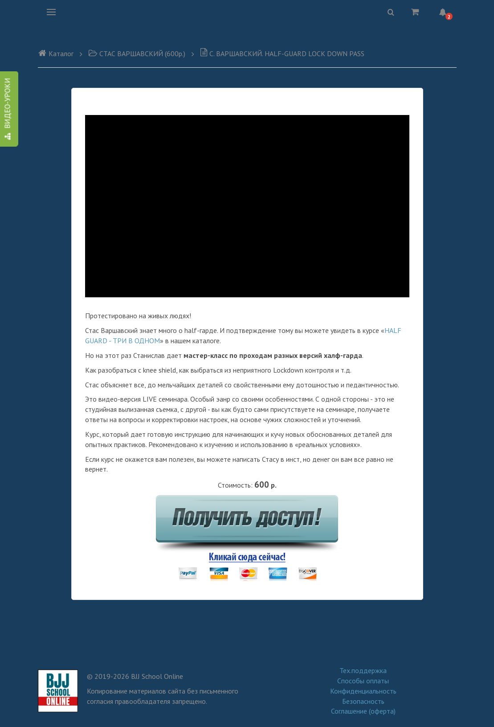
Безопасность (363, 701)
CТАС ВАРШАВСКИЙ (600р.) (136, 53)
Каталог (55, 53)
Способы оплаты (363, 680)
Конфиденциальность (363, 690)
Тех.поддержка (363, 670)
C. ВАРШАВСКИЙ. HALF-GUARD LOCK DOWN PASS (282, 53)
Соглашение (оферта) (363, 710)
